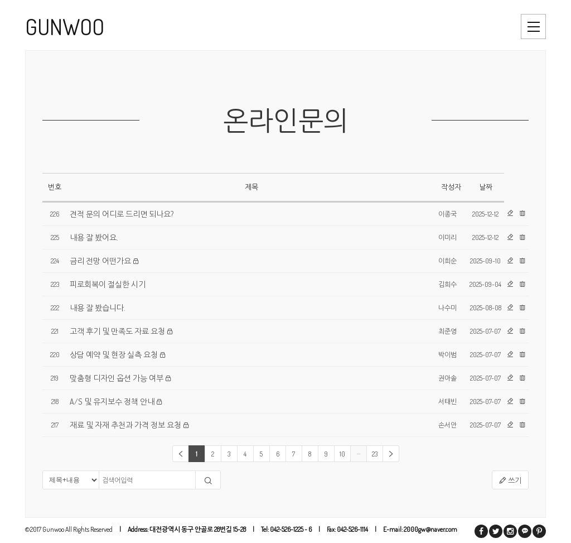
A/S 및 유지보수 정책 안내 (112, 401)
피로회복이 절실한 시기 (108, 284)
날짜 (485, 186)
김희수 (447, 284)
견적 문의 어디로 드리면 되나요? (121, 214)
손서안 (447, 425)
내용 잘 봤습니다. (97, 308)
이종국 (447, 214)
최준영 (447, 331)
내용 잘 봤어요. (94, 237)
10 (342, 454)
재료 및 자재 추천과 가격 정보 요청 (125, 425)
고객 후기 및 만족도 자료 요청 (117, 331)
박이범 (447, 354)
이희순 (447, 261)
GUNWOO (64, 26)
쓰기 (510, 480)
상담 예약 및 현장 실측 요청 (114, 354)
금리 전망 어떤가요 (100, 261)
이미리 (447, 237)
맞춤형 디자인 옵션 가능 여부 (116, 378)
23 (375, 454)
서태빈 (447, 401)
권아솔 (447, 378)
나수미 (447, 308)
